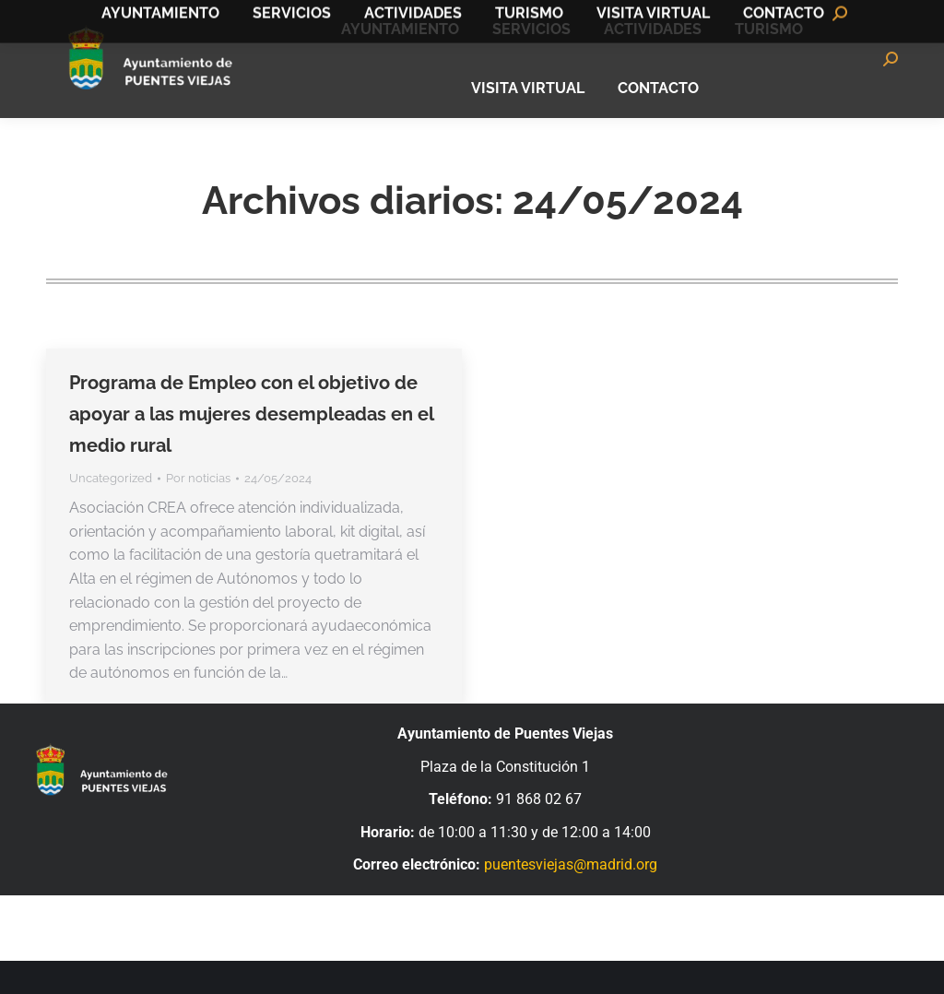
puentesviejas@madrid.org (570, 897)
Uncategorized (110, 511)
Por (198, 511)
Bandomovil (852, 17)
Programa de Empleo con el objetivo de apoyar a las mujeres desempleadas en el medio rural (251, 447)
